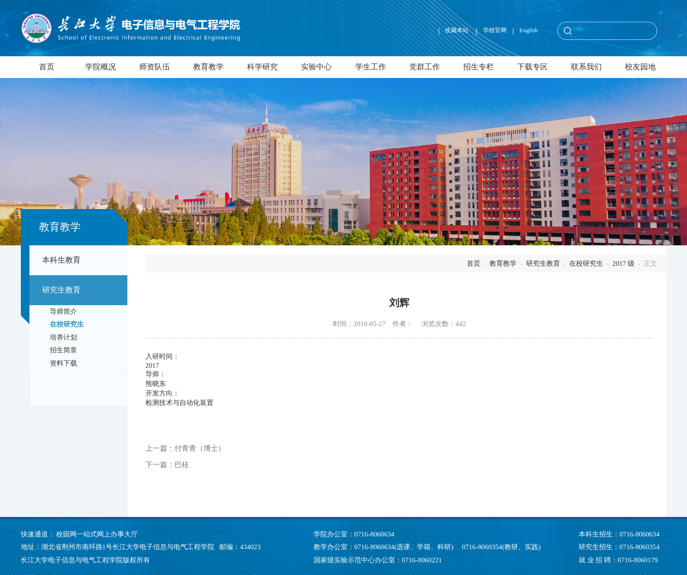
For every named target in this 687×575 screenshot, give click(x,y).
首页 (46, 67)
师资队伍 (154, 67)
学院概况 (100, 67)
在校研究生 (67, 324)
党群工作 (424, 67)
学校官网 (495, 30)
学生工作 (370, 67)
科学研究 (262, 67)
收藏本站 (457, 30)
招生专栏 (478, 67)
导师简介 (63, 311)
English (528, 30)
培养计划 (63, 337)
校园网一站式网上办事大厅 (97, 534)
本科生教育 (61, 260)
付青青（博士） (199, 448)
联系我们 (586, 67)
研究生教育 (61, 290)
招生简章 (63, 350)
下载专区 (532, 67)
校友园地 (640, 67)
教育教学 (208, 67)
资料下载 (63, 363)
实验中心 (316, 67)
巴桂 (181, 464)
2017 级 (623, 263)
